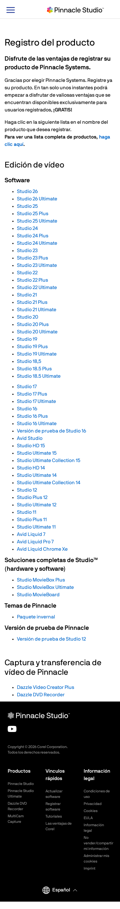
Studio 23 (27, 250)
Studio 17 (27, 386)
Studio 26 (27, 191)
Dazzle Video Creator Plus (45, 687)
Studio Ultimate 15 (37, 453)
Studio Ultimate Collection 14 (48, 482)
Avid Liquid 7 (31, 534)
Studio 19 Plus (32, 346)
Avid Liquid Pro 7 (35, 541)
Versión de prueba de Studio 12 (51, 639)
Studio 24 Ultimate (37, 243)
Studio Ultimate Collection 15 (48, 460)
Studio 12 (27, 490)
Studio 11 (26, 512)
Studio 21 (27, 294)
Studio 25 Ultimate (37, 221)
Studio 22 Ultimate (37, 287)
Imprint (89, 868)
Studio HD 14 (31, 467)
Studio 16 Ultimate (37, 423)
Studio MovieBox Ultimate (45, 587)
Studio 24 (27, 228)
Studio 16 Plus (32, 416)
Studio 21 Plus (32, 302)
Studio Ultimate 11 (36, 527)
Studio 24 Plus (32, 235)
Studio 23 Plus (32, 257)
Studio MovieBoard (38, 594)
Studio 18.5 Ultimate (39, 376)
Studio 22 (27, 272)
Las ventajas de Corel (59, 826)
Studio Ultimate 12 (36, 504)
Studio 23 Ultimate (37, 265)
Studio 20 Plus (33, 324)
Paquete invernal (36, 616)
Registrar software (53, 806)
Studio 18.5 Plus (34, 368)
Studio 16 (27, 408)
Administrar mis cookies (96, 858)
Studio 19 (27, 339)
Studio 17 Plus (32, 394)
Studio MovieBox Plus (41, 579)
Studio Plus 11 (32, 519)
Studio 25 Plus (32, 213)
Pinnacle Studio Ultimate (21, 793)
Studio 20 (27, 317)
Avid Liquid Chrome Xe (42, 549)
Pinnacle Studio (21, 784)
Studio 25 (27, 206)
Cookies (91, 811)
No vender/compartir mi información (98, 843)
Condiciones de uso (97, 793)
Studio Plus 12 (32, 497)
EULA (88, 818)
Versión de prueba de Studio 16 (51, 430)
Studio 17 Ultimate (36, 401)
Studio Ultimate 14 (37, 475)
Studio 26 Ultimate (37, 198)
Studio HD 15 (31, 445)
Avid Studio (29, 438)
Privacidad (93, 804)
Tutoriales (54, 816)
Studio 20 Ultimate (37, 331)
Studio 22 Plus (32, 280)
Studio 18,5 (29, 361)
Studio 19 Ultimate (37, 354)
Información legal (94, 827)
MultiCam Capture (16, 818)
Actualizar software (54, 793)
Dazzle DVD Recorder (41, 694)
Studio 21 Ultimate (36, 309)
